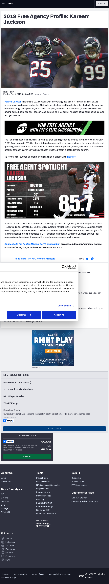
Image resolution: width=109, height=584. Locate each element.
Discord (9, 553)
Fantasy (5, 501)
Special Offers (78, 482)
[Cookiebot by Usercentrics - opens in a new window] (93, 267)
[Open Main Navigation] (3, 4)
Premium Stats (43, 492)
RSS (8, 560)
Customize (54, 314)
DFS (3, 505)
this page (71, 157)
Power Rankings (43, 496)
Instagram (10, 542)
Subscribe (76, 478)
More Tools (54, 429)
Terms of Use (38, 574)
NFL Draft (5, 512)
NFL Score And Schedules (48, 485)
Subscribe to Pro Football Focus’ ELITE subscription (32, 244)
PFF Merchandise (79, 485)
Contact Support (79, 498)
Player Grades (42, 489)
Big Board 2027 (43, 510)
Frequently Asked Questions (85, 501)
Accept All (89, 314)
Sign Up (27, 456)
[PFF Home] (10, 4)
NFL (3, 494)
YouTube (10, 546)
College (4, 508)
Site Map (5, 574)
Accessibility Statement (60, 574)
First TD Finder (43, 482)
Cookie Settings (8, 578)
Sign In (102, 4)
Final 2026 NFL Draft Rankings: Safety (22, 321)
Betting (4, 498)
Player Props (42, 478)
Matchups (41, 499)
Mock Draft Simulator (46, 514)
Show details (93, 305)
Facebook (10, 549)
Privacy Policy (20, 574)
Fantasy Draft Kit (44, 503)
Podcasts (10, 556)
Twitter (9, 538)
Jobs (3, 478)
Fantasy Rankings (44, 506)
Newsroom (6, 482)
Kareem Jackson (13, 101)
